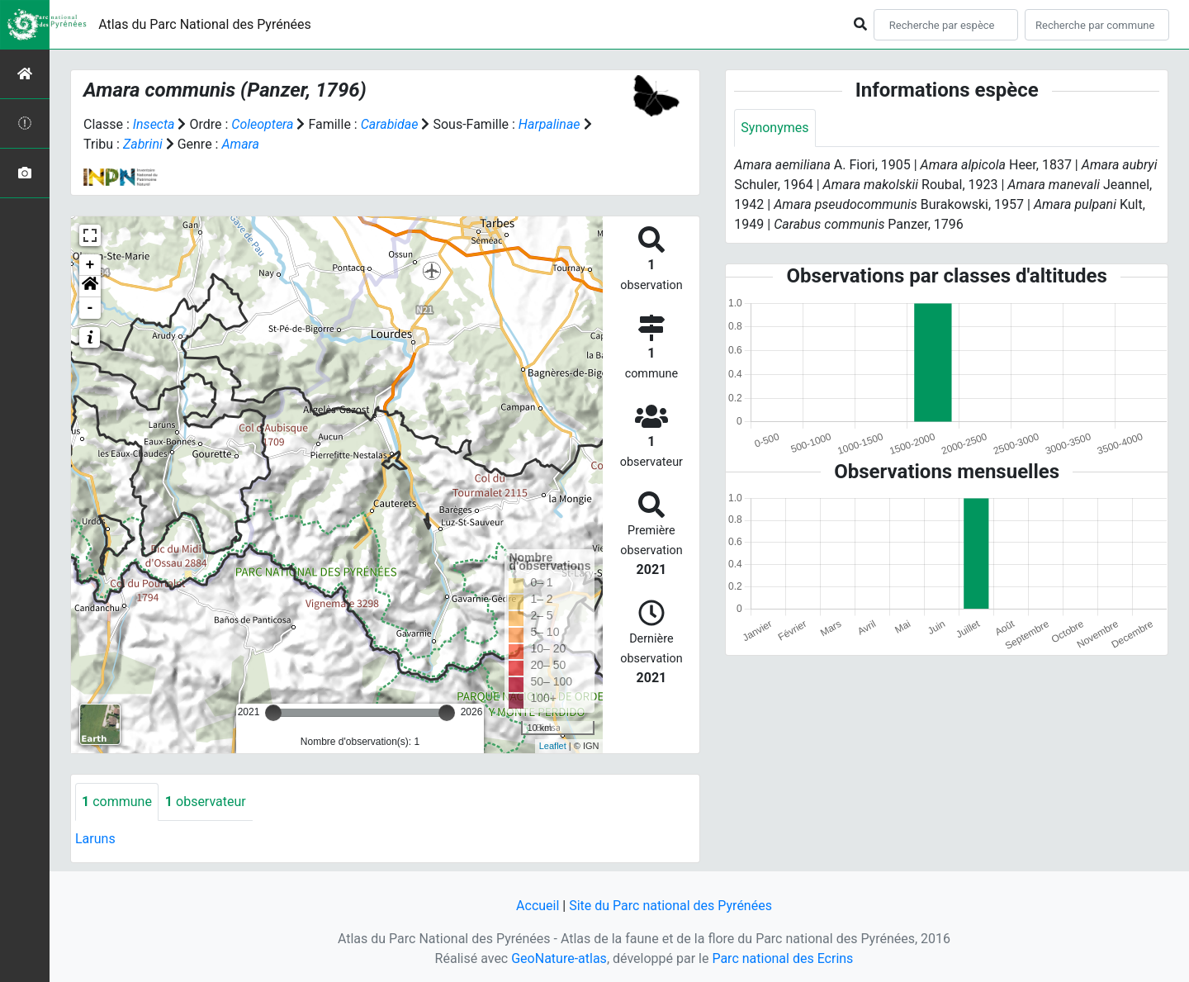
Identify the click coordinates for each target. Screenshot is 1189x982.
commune (117, 801)
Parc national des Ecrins (782, 958)
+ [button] (90, 265)
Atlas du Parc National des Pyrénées (204, 24)
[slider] (273, 712)
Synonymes (774, 127)
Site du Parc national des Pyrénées (670, 905)
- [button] (90, 308)
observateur (205, 801)
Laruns (95, 839)
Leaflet (552, 746)
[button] (90, 286)
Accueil (537, 905)
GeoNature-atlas (559, 958)
